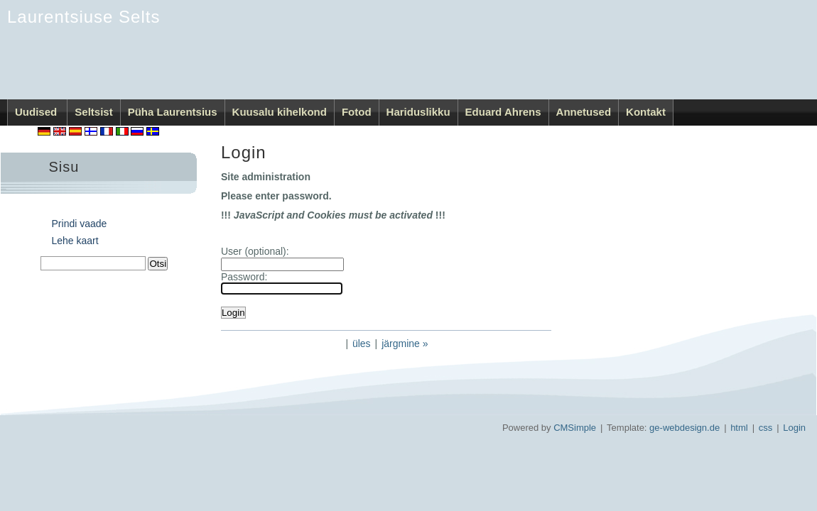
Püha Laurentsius (172, 112)
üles (361, 343)
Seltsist (93, 112)
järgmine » (405, 343)
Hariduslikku (418, 112)
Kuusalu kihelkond (279, 112)
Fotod (357, 112)
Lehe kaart (75, 240)
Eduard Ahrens (503, 112)
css (766, 427)
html (739, 427)
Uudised (37, 112)
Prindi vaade (79, 223)
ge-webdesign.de (684, 427)
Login (794, 427)
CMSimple (574, 427)
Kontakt (646, 112)
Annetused (584, 112)
